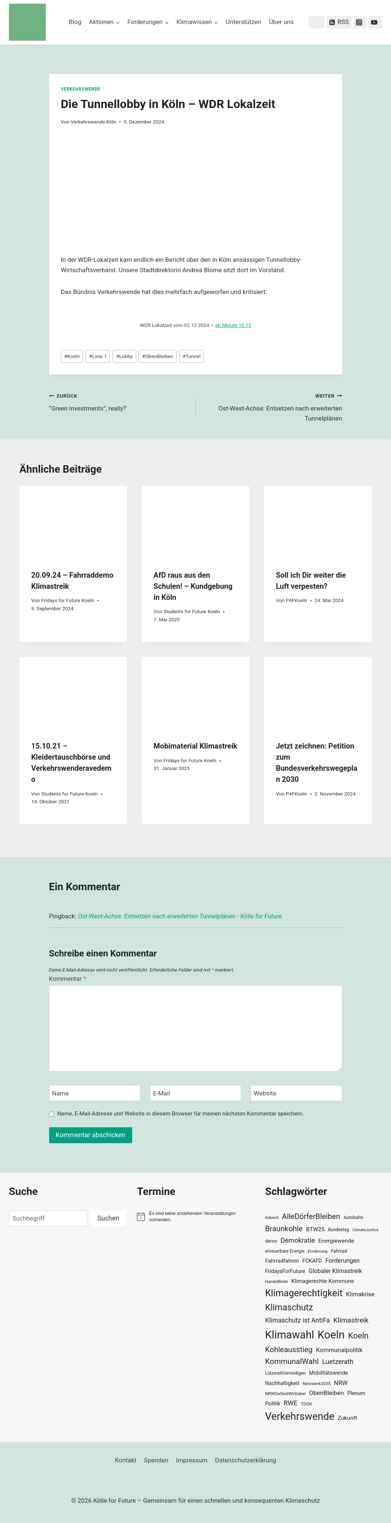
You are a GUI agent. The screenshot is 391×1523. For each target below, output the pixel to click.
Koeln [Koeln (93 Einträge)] (358, 1335)
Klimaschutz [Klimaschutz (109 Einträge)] (289, 1307)
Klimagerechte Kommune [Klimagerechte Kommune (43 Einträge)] (322, 1281)
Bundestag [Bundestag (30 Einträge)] (338, 1229)
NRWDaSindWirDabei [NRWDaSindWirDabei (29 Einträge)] (285, 1393)
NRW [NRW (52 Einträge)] (341, 1383)
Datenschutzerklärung (245, 1460)
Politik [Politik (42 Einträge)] (272, 1403)
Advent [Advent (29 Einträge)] (271, 1217)
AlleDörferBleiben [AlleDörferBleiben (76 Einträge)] (311, 1216)
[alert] (195, 1216)
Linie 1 (98, 356)
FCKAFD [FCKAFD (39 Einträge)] (312, 1261)
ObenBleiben (158, 356)
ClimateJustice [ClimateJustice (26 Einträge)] (365, 1229)
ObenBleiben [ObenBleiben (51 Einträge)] (326, 1393)
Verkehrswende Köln (93, 122)
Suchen (108, 1218)
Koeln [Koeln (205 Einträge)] (331, 1334)
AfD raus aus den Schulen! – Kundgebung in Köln (193, 586)
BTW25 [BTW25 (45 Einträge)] (315, 1229)
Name (60, 1093)
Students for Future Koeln (192, 611)
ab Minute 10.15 (233, 325)
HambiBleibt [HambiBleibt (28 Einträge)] (276, 1281)
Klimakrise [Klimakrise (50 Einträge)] (360, 1294)
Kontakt (126, 1460)
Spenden (156, 1460)
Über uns (281, 22)
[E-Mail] (195, 1093)
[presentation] (73, 522)
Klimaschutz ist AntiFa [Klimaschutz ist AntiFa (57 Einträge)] (297, 1320)
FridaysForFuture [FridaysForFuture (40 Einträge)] (285, 1271)
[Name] (95, 1093)
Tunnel (191, 356)
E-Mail (161, 1093)
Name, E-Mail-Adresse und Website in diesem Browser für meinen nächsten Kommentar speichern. (180, 1113)
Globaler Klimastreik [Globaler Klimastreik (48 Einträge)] (335, 1270)
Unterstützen (243, 22)
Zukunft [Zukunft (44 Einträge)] (347, 1418)
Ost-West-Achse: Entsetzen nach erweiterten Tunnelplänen (272, 406)
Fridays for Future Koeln (67, 600)
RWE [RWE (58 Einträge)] (290, 1403)
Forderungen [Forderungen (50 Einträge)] (342, 1260)
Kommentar (67, 978)
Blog (75, 22)
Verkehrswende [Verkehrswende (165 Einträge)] (300, 1416)
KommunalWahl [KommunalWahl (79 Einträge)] (292, 1361)
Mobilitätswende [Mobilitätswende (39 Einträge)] (328, 1373)
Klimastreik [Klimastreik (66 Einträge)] (350, 1320)
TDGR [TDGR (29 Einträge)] (306, 1404)
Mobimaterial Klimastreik (195, 746)
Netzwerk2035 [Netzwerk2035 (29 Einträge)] (317, 1383)
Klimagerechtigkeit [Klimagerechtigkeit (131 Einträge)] (304, 1293)
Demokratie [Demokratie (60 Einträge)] (298, 1240)
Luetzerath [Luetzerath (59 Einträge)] (337, 1361)
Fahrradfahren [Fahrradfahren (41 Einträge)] (282, 1260)
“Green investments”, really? (119, 401)
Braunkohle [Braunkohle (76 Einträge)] (284, 1228)
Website (265, 1093)
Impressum (191, 1460)
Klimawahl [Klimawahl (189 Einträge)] (289, 1334)
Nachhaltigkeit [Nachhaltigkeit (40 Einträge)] (282, 1383)
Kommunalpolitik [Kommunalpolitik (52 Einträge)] (339, 1350)
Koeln (72, 356)
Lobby (124, 356)
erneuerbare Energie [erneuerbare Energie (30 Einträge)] (284, 1251)
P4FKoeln (296, 600)
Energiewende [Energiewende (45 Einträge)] (336, 1240)
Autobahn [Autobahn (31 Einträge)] (353, 1217)
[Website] (296, 1093)
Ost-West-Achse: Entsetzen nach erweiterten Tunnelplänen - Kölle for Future (180, 916)
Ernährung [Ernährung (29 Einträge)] (317, 1251)
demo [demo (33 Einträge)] (271, 1241)
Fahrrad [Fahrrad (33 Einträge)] (339, 1251)
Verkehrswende (80, 89)
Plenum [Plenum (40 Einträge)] (356, 1393)
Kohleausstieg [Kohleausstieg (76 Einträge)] (289, 1349)
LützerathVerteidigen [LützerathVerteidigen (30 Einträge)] (285, 1373)
